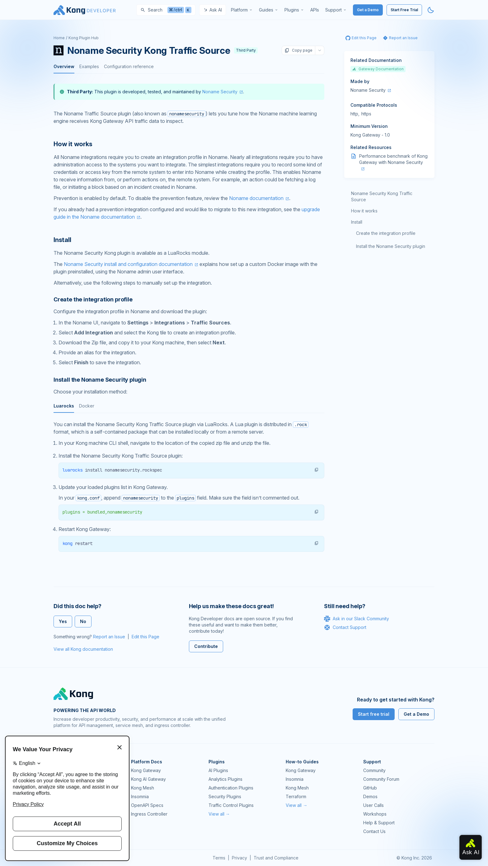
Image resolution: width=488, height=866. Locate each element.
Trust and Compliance (276, 857)
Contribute (206, 646)
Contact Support (345, 627)
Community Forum (381, 779)
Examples (89, 66)
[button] (316, 469)
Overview (64, 66)
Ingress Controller (149, 814)
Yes (63, 621)
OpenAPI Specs (147, 805)
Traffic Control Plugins (231, 805)
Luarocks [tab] (64, 405)
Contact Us (374, 831)
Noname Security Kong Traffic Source (381, 196)
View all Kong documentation (83, 649)
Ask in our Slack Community (356, 619)
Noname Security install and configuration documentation (128, 264)
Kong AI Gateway (148, 779)
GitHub (370, 787)
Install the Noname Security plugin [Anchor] (100, 379)
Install (356, 222)
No (83, 621)
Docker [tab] (86, 405)
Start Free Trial (404, 9)
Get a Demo (368, 9)
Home (59, 37)
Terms (219, 857)
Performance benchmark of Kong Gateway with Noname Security (393, 159)
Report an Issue (109, 636)
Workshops (375, 814)
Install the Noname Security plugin (390, 246)
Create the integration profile (385, 233)
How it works (364, 210)
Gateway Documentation (378, 69)
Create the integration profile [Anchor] (93, 299)
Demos (370, 796)
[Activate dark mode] (430, 10)
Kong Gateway (146, 770)
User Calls (373, 805)
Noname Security (219, 91)
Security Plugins (225, 796)
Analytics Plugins (225, 779)
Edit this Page (145, 636)
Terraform (296, 796)
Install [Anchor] (62, 240)
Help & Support (379, 822)
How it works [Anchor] (73, 144)
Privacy (239, 857)
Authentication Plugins (231, 787)
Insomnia (140, 796)
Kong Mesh (142, 787)
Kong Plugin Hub (83, 37)
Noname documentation (256, 198)
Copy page (298, 50)
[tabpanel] (189, 486)
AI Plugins (218, 770)
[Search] (165, 10)
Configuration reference (129, 66)
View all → (219, 814)
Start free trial (373, 714)
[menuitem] (242, 10)
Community (374, 770)
